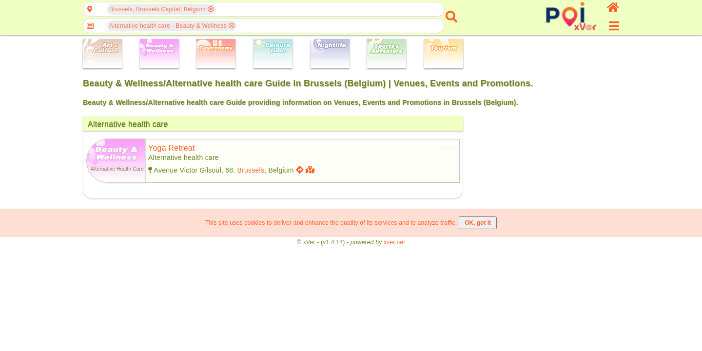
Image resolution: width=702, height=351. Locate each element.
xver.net (394, 242)
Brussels (251, 170)
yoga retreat (171, 148)
